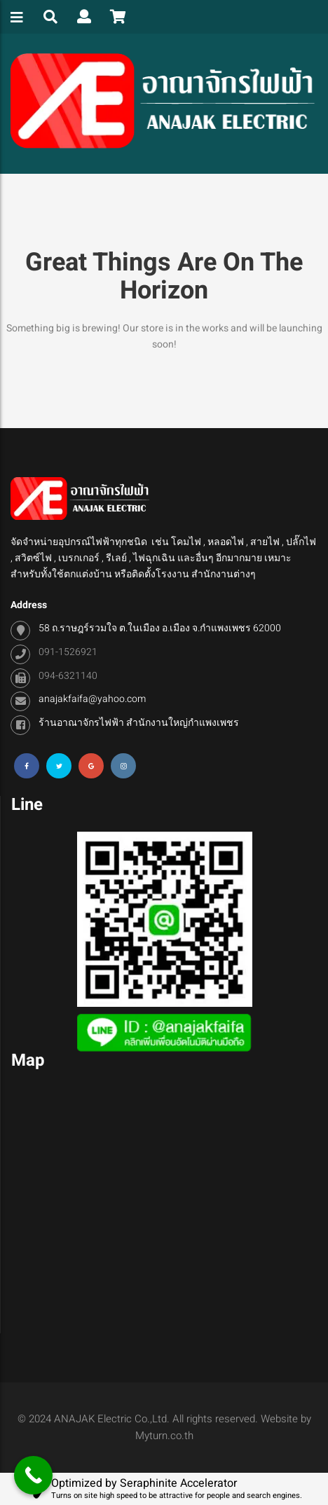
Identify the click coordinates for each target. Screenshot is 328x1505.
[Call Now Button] (33, 1475)
